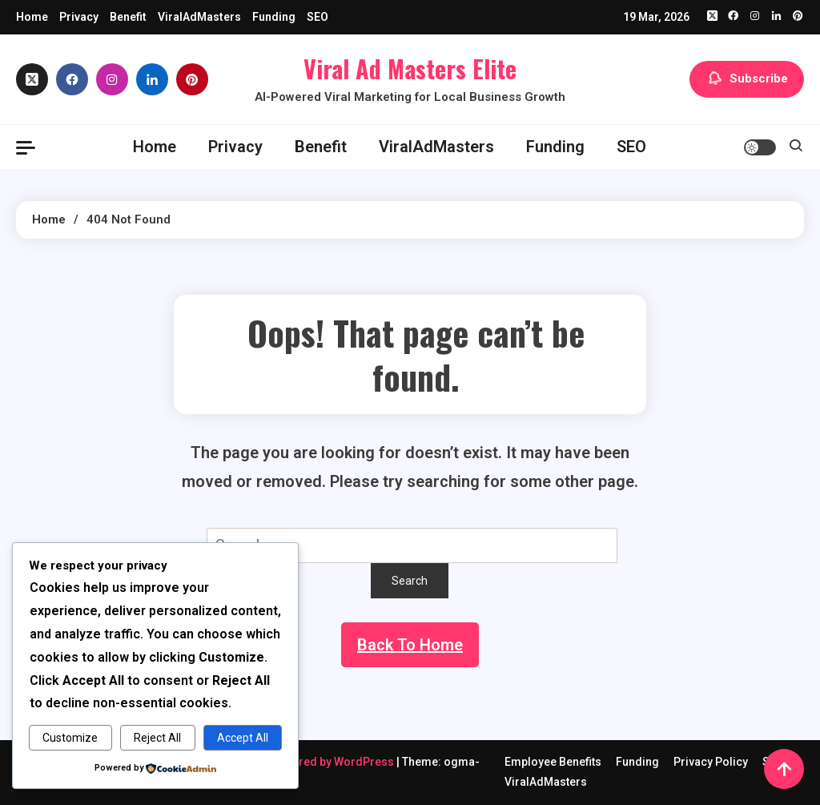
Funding (273, 16)
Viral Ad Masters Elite (410, 68)
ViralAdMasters (199, 16)
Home (32, 16)
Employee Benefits (552, 761)
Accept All (242, 737)
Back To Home (410, 644)
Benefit (128, 16)
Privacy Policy (710, 761)
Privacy (78, 16)
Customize (70, 737)
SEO (317, 16)
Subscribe (746, 79)
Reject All (157, 737)
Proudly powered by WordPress (311, 761)
